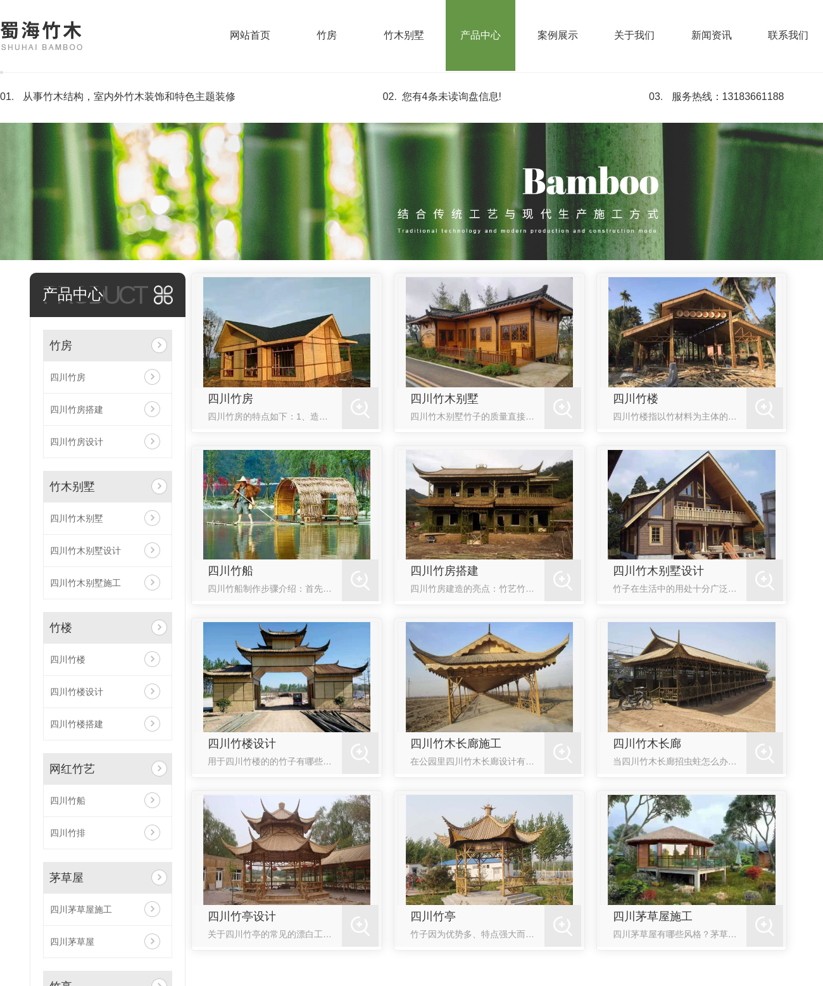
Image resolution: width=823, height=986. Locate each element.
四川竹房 (67, 377)
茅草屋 (66, 877)
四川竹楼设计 (76, 692)
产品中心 (480, 35)
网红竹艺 (72, 769)
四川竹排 (67, 833)
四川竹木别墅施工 (85, 583)
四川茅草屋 (72, 942)
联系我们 (788, 35)
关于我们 (634, 35)
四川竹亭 (433, 916)
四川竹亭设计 (242, 916)
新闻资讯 (711, 35)
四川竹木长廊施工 (455, 743)
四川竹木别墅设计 (85, 551)
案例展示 (557, 35)
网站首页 (250, 35)
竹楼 (60, 627)
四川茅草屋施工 (81, 909)
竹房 (327, 35)
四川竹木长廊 (647, 743)
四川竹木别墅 (76, 518)
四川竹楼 (67, 659)
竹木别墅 (404, 35)
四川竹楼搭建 (76, 724)
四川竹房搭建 (76, 409)
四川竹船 (67, 801)
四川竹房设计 (76, 442)
